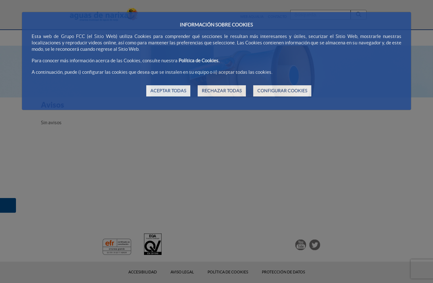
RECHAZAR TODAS (222, 90)
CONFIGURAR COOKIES (282, 90)
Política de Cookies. (199, 60)
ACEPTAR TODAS (168, 90)
